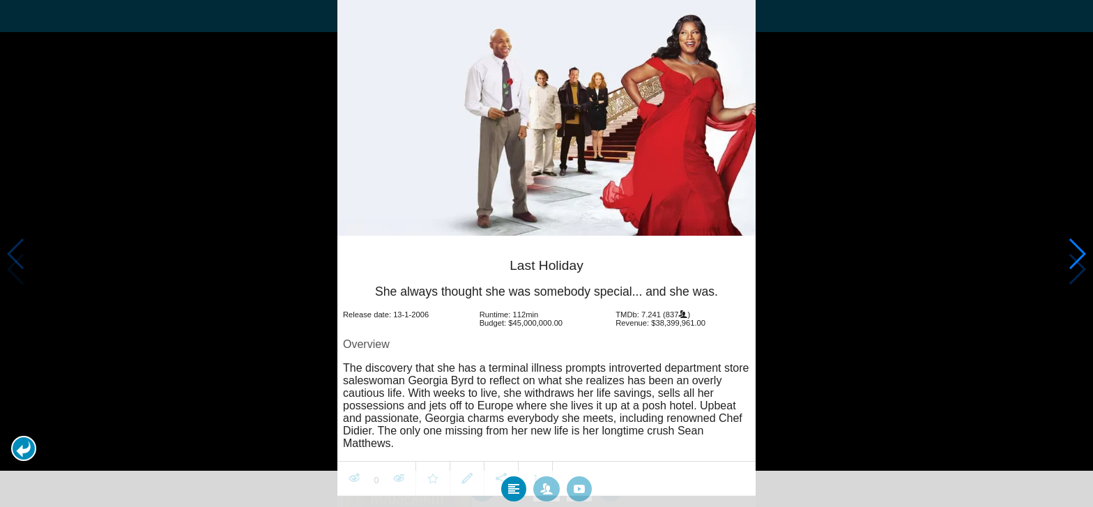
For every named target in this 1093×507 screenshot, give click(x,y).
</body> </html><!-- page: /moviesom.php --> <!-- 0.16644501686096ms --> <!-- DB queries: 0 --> (546, 253)
